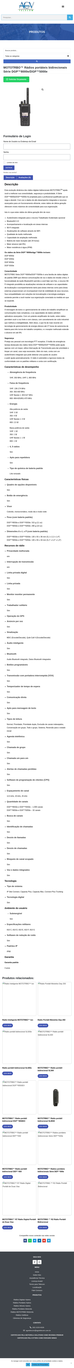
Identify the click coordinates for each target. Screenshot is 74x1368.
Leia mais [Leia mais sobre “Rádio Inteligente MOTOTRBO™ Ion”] (7, 1025)
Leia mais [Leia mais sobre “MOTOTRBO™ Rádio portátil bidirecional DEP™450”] (7, 1177)
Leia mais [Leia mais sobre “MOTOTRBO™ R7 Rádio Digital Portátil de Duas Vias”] (7, 1227)
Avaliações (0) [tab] (25, 177)
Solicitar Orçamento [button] (17, 79)
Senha (6, 152)
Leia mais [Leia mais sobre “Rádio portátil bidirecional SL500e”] (7, 1073)
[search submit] (37, 61)
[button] (63, 6)
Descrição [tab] (10, 177)
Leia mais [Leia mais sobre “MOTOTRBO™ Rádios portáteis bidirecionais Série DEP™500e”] (43, 1177)
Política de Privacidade (40, 1364)
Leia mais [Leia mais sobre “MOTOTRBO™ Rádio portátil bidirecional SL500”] (43, 1076)
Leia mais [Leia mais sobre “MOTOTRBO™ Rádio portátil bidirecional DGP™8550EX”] (7, 1126)
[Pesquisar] (70, 17)
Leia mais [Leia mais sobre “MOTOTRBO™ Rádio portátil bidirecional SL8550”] (43, 1126)
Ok (28, 1364)
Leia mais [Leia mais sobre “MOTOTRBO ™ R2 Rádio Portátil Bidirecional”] (43, 1227)
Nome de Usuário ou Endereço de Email (19, 141)
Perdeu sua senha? (10, 172)
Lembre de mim (10, 162)
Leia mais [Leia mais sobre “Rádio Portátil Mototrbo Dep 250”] (43, 1025)
